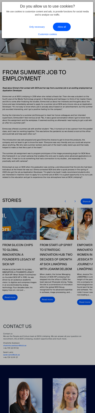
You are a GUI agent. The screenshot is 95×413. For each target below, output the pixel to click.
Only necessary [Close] (37, 27)
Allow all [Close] (62, 27)
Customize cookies (47, 34)
